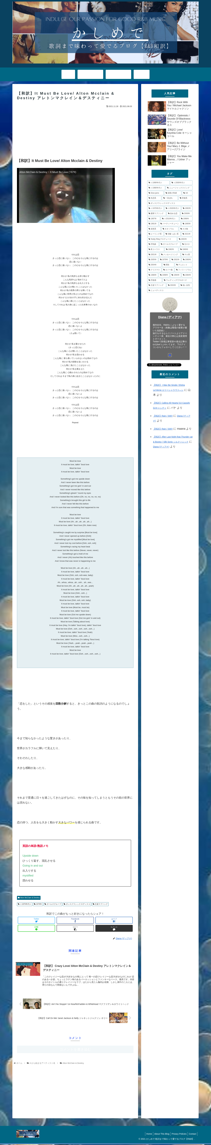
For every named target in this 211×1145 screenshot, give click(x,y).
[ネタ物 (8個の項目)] (185, 229)
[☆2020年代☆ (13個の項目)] (172, 208)
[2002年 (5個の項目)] (175, 259)
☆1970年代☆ (24, 904)
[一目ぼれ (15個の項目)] (170, 198)
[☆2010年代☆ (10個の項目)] (170, 218)
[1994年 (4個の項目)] (175, 275)
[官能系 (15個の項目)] (185, 198)
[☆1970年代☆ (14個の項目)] (155, 208)
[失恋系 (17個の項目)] (154, 198)
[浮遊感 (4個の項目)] (154, 280)
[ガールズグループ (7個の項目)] (169, 244)
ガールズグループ (52, 904)
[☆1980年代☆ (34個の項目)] (156, 188)
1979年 (38, 904)
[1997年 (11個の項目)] (153, 218)
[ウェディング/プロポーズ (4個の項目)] (177, 280)
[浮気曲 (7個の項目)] (153, 244)
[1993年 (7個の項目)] (185, 239)
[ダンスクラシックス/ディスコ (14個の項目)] (169, 203)
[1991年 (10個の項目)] (152, 224)
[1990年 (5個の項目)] (187, 259)
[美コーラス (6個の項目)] (155, 249)
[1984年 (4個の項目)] (187, 275)
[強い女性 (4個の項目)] (185, 285)
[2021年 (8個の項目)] (186, 234)
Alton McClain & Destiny (29, 898)
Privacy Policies (177, 1134)
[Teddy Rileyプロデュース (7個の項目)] (162, 239)
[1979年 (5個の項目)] (164, 259)
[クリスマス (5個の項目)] (154, 270)
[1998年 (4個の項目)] (164, 275)
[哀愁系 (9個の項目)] (154, 229)
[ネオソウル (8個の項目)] (169, 229)
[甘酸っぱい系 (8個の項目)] (172, 234)
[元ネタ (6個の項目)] (186, 244)
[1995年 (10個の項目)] (186, 224)
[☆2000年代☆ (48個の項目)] (181, 182)
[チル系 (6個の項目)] (186, 254)
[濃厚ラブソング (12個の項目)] (156, 213)
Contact (192, 1134)
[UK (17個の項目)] (187, 193)
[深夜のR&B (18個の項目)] (172, 193)
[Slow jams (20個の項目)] (155, 193)
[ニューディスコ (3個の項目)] (169, 290)
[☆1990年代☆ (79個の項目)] (158, 182)
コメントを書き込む (75, 1050)
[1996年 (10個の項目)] (186, 218)
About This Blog (159, 1134)
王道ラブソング (100, 904)
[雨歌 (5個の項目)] (168, 265)
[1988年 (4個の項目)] (152, 275)
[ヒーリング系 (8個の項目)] (155, 234)
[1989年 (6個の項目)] (185, 249)
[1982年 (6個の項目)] (171, 249)
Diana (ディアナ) (170, 317)
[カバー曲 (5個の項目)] (168, 270)
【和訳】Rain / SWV (163, 416)
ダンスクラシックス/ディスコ (77, 904)
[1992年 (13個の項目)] (186, 208)
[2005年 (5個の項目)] (152, 259)
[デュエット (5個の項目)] (183, 265)
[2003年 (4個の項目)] (173, 285)
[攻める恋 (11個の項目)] (173, 213)
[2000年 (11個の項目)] (186, 213)
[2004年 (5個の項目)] (154, 265)
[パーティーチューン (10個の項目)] (170, 224)
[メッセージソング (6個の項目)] (170, 254)
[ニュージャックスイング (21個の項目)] (179, 188)
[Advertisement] (75, 131)
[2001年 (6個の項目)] (153, 254)
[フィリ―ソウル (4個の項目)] (183, 270)
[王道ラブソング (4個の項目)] (156, 285)
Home (146, 1134)
